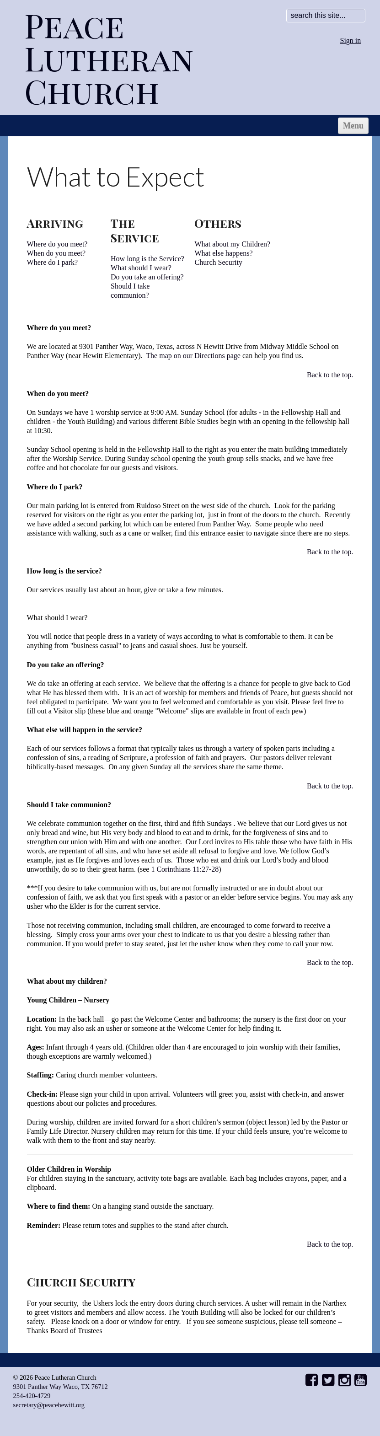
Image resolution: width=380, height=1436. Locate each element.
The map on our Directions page (194, 355)
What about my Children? (232, 244)
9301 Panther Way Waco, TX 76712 (60, 1386)
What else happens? (223, 253)
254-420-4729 (32, 1395)
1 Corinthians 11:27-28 (185, 869)
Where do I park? (52, 262)
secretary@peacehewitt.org (49, 1405)
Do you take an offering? (147, 277)
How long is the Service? (147, 259)
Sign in (350, 40)
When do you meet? (56, 253)
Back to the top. (330, 375)
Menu (353, 125)
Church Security (218, 262)
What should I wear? (141, 268)
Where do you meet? (57, 244)
